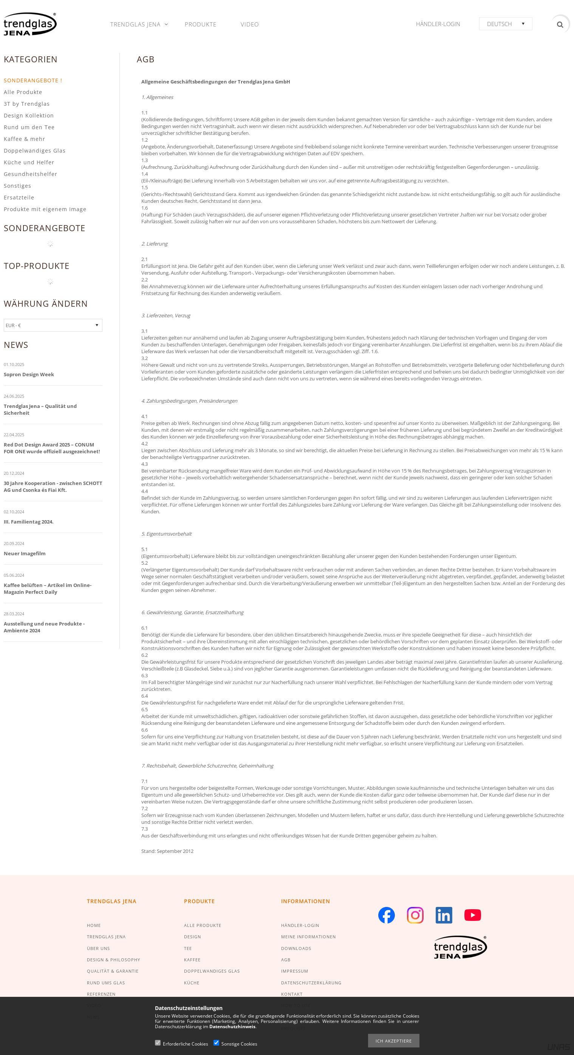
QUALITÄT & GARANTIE (113, 971)
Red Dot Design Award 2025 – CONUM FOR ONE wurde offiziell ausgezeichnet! (52, 448)
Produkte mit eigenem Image (45, 209)
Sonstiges (17, 185)
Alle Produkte (23, 92)
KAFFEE (192, 959)
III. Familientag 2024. (29, 521)
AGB (286, 959)
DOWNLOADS (296, 948)
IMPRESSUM (294, 971)
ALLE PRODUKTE (202, 925)
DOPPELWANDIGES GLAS (212, 971)
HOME (94, 925)
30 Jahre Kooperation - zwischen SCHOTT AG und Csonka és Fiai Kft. (53, 486)
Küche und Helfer (29, 162)
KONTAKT (292, 994)
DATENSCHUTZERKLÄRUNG (311, 982)
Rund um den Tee (29, 127)
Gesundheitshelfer (30, 174)
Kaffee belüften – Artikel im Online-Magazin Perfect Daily (47, 588)
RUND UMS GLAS (106, 982)
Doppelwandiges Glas (35, 150)
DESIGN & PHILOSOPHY (113, 959)
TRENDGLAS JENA (106, 936)
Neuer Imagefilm (25, 553)
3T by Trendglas (27, 103)
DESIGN (192, 936)
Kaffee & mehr (24, 138)
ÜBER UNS (98, 948)
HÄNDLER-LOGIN (300, 925)
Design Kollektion (29, 115)
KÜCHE (192, 982)
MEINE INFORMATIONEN (308, 936)
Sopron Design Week (29, 374)
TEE (188, 948)
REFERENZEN (101, 994)
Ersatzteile (19, 197)
